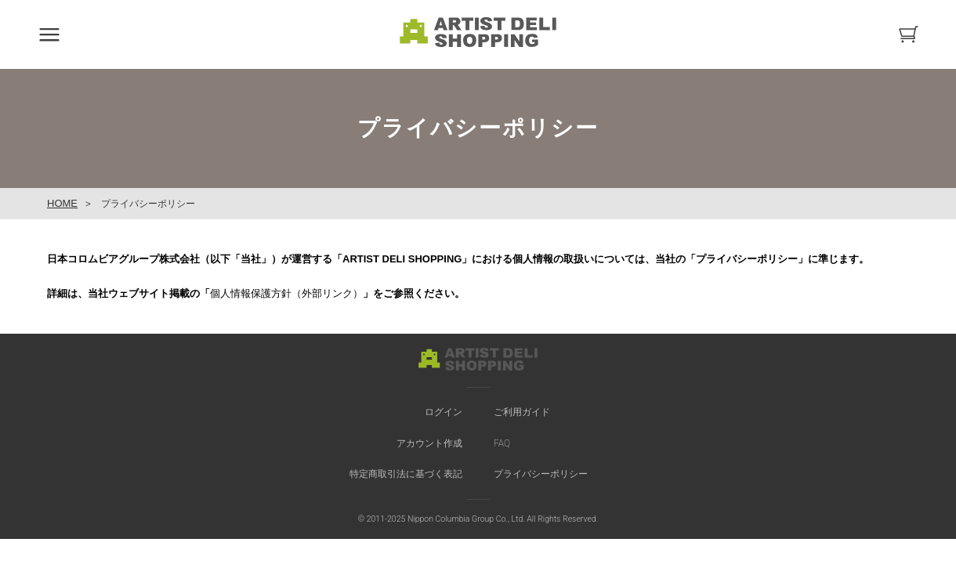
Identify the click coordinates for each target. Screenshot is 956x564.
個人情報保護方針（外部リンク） (286, 293)
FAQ (502, 443)
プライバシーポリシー (541, 473)
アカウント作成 (429, 443)
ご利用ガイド (522, 412)
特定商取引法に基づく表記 (405, 473)
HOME (62, 203)
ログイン (443, 412)
